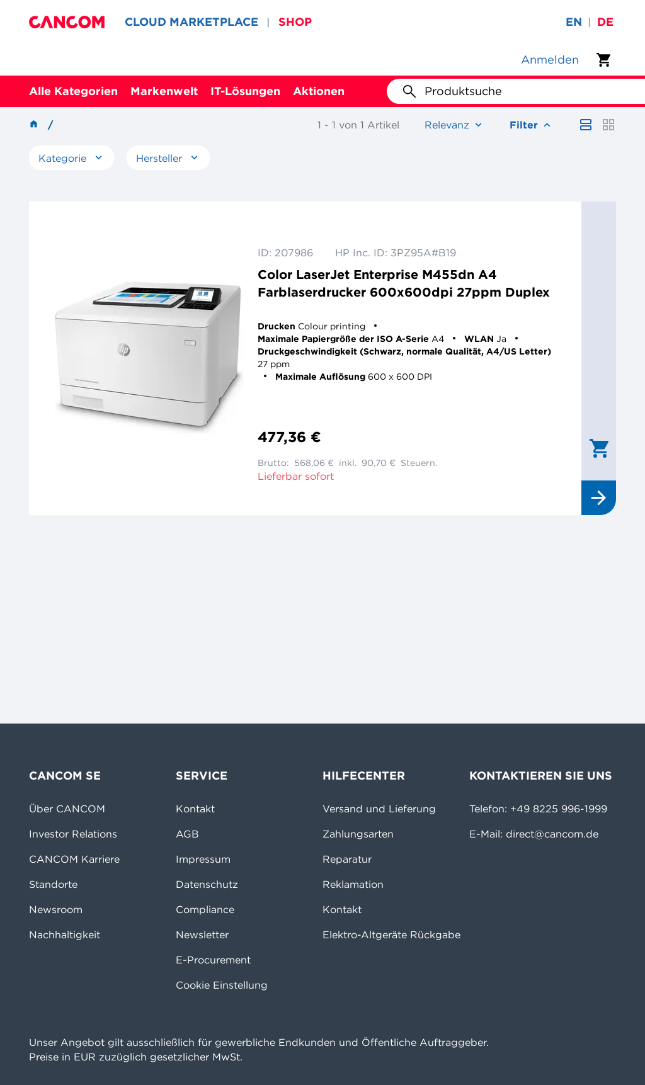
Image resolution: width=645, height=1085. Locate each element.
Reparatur (347, 859)
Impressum (203, 859)
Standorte (53, 884)
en (574, 21)
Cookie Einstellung (222, 985)
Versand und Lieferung (379, 808)
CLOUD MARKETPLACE (191, 21)
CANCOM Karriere (74, 859)
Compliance (205, 909)
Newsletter (202, 934)
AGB (187, 833)
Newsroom (56, 909)
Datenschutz (207, 884)
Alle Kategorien (73, 91)
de (605, 21)
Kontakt (195, 808)
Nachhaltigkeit (64, 934)
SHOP (295, 21)
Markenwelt (164, 91)
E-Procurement (213, 959)
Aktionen (319, 91)
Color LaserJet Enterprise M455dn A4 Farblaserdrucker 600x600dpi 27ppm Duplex (404, 283)
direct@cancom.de (552, 833)
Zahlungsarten (358, 833)
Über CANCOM (67, 808)
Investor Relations (73, 833)
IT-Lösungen (245, 91)
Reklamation (353, 884)
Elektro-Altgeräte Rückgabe (391, 934)
